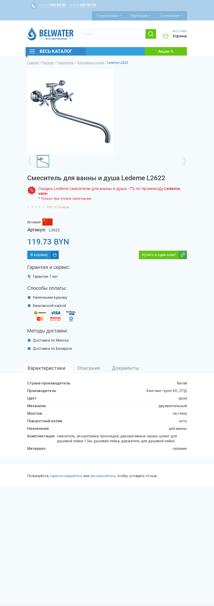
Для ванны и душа (90, 62)
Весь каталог (56, 51)
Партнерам (140, 16)
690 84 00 (52, 5)
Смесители (66, 62)
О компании (171, 16)
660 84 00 (82, 5)
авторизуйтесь (103, 476)
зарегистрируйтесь (66, 476)
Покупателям (109, 16)
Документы (125, 368)
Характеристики (46, 368)
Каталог (48, 62)
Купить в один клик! (159, 254)
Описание (88, 368)
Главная (33, 62)
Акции (163, 51)
